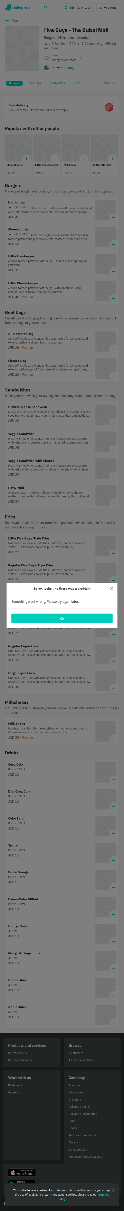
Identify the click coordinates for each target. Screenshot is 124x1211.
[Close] (111, 588)
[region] (62, 1194)
